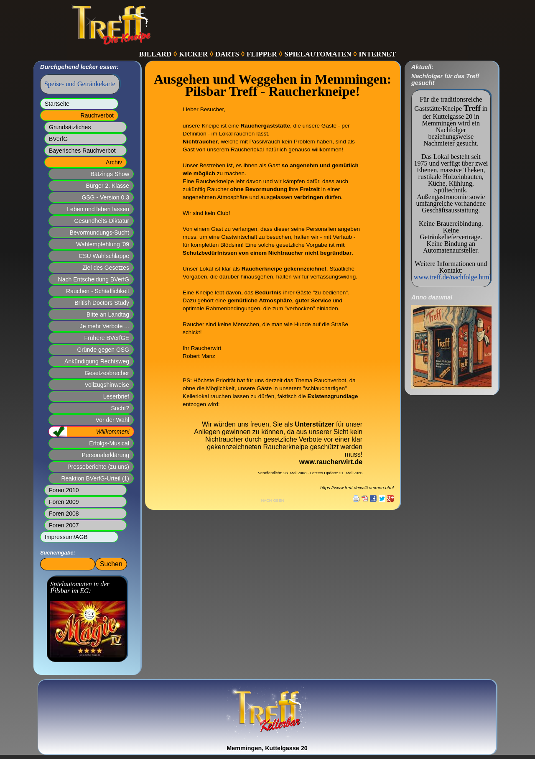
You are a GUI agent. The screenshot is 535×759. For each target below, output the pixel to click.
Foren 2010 (64, 490)
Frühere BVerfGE (106, 338)
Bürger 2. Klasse (108, 185)
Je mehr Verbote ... (104, 326)
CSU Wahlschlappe (104, 256)
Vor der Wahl (112, 420)
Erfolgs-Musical (109, 443)
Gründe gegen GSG (103, 349)
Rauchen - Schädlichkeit (97, 291)
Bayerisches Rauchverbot (82, 150)
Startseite (57, 103)
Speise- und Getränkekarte (79, 83)
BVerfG (58, 138)
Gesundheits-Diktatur (101, 220)
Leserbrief (116, 396)
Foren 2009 (64, 501)
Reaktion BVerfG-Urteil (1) (95, 478)
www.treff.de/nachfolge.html (452, 277)
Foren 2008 (64, 513)
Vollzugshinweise (106, 384)
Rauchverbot (97, 115)
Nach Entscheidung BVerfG (93, 279)
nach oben (272, 500)
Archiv (114, 162)
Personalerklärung (105, 455)
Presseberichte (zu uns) (98, 466)
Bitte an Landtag (108, 314)
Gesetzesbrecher (106, 373)
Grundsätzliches (70, 127)
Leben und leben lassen (98, 209)
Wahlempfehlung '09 (102, 244)
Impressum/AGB (66, 537)
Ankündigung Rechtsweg (96, 361)
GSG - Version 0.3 (105, 197)
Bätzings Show (109, 174)
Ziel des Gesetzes (105, 267)
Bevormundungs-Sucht (99, 232)
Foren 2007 (64, 525)
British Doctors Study (101, 302)
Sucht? (120, 408)
